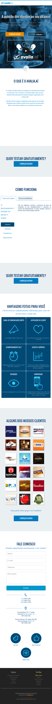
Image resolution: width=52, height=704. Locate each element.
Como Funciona (38, 679)
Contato (38, 684)
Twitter (13, 681)
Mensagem (26, 578)
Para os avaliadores (25, 198)
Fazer (37, 34)
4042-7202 (26, 600)
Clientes (38, 683)
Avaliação (8, 229)
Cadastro (7, 224)
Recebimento (8, 233)
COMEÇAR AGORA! (15, 34)
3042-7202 (26, 598)
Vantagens (38, 681)
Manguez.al (30, 695)
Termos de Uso (13, 677)
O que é (39, 677)
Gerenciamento (7, 237)
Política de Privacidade (13, 675)
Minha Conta (38, 675)
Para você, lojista (8, 198)
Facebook (13, 679)
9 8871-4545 (26, 602)
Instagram (13, 683)
